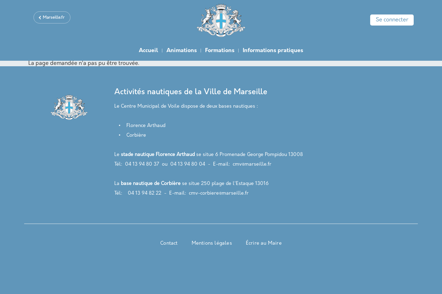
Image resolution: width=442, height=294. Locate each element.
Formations (219, 50)
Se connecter (392, 20)
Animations (181, 50)
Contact (168, 243)
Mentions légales (212, 243)
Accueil (148, 50)
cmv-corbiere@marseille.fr (219, 193)
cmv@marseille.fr (252, 164)
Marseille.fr (54, 18)
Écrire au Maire (264, 243)
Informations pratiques (273, 50)
